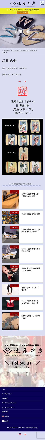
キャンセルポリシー (8, 407)
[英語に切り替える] (20, 434)
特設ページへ (22, 113)
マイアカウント (7, 394)
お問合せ (5, 412)
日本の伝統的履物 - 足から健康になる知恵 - (30, 195)
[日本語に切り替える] (25, 434)
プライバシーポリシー (9, 403)
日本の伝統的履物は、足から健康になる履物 (30, 230)
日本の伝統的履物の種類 (30, 214)
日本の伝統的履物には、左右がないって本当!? (30, 301)
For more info (22, 12)
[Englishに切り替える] (19, 82)
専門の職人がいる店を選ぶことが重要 (30, 269)
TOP (3, 389)
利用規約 (5, 398)
